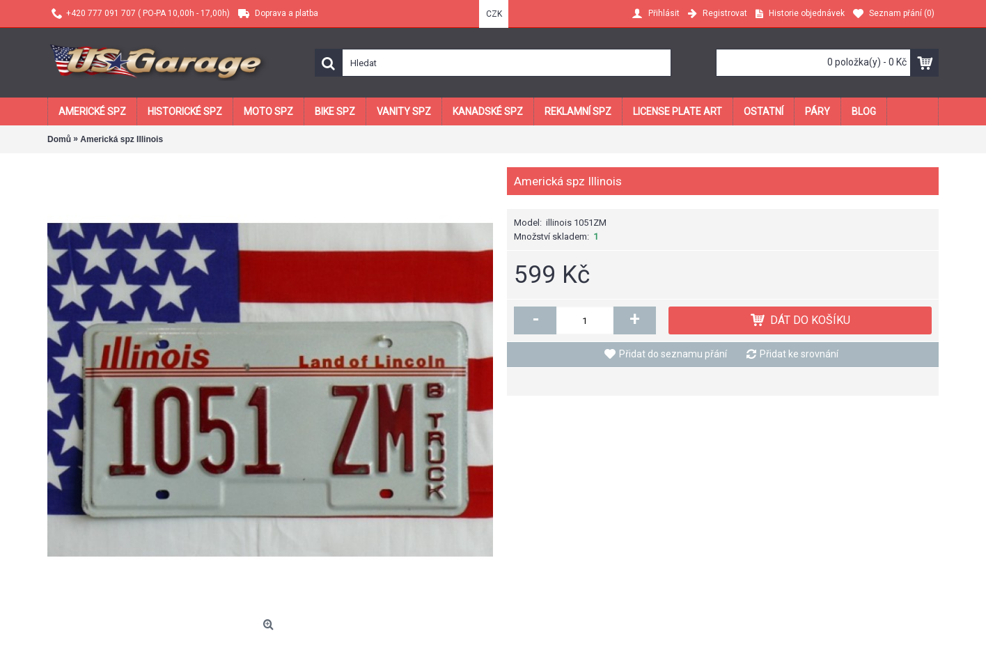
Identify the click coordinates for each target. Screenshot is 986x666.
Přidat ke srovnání (799, 353)
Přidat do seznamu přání (673, 353)
